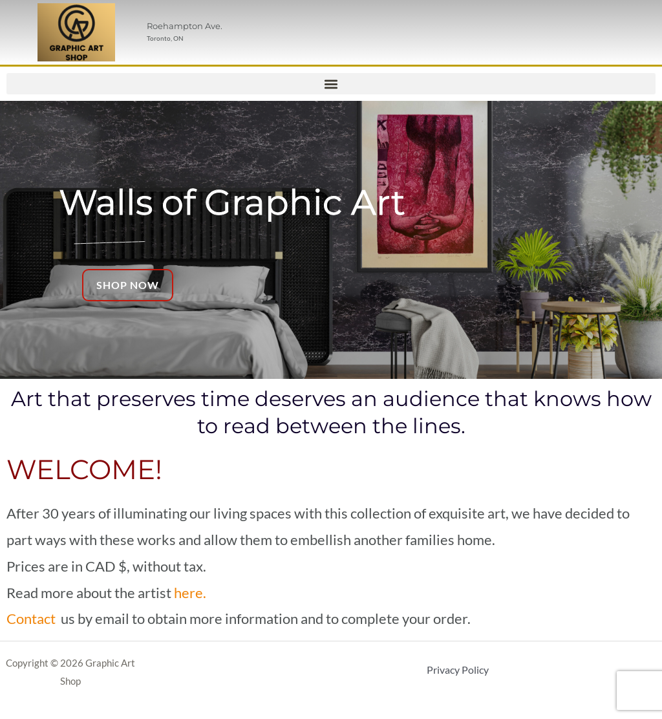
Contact (31, 618)
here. (190, 592)
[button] (331, 83)
